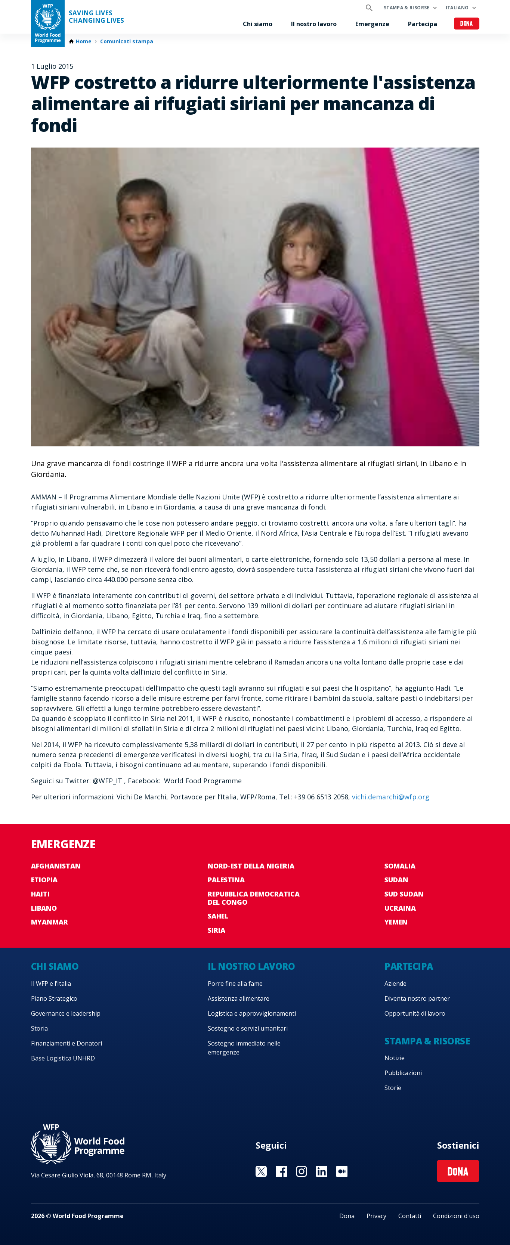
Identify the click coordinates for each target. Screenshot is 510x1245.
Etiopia (44, 879)
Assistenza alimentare (238, 998)
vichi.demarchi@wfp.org (390, 796)
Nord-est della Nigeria (251, 865)
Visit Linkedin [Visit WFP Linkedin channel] (321, 1171)
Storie (392, 1088)
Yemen (396, 921)
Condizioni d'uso (456, 1216)
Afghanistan (56, 865)
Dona (466, 24)
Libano (44, 908)
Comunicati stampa (126, 41)
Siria (216, 930)
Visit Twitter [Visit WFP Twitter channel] (261, 1171)
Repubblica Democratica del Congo (254, 898)
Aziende (395, 983)
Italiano (457, 7)
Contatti (409, 1216)
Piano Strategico (54, 998)
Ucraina (400, 908)
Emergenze (372, 24)
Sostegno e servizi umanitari (248, 1028)
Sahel (218, 915)
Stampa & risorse (407, 7)
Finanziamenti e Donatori (66, 1043)
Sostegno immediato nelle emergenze (244, 1047)
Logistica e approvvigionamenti (252, 1013)
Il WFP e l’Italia (51, 983)
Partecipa (422, 24)
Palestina (226, 879)
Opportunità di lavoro (414, 1013)
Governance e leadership (66, 1013)
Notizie (394, 1058)
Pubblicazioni (403, 1073)
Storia (39, 1028)
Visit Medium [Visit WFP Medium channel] (341, 1171)
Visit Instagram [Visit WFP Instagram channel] (301, 1171)
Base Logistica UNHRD (63, 1058)
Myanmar (49, 921)
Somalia (399, 865)
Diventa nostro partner (417, 998)
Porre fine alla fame (235, 983)
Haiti (40, 893)
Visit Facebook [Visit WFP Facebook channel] (281, 1171)
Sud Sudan (404, 893)
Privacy (376, 1216)
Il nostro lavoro (314, 24)
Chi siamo (257, 24)
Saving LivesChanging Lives (96, 16)
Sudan (396, 879)
